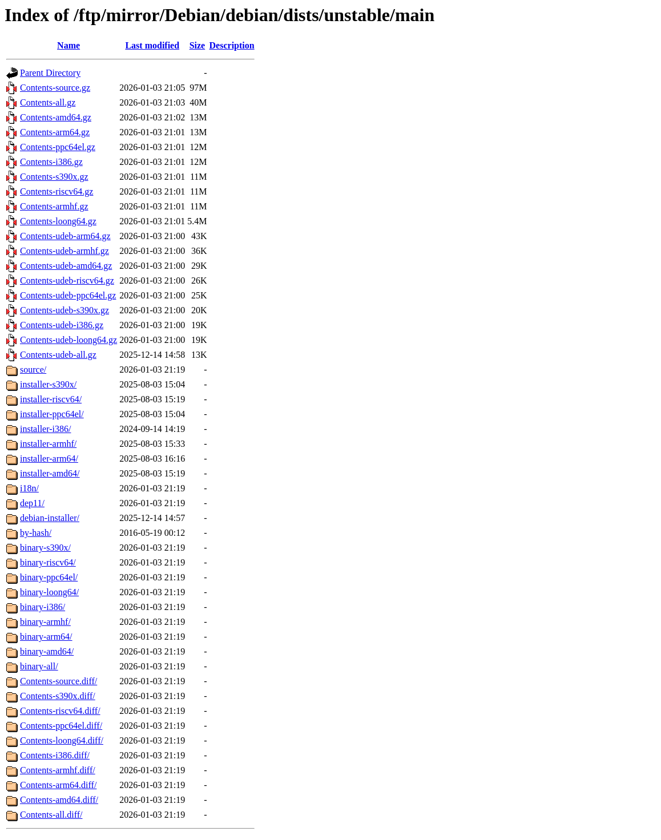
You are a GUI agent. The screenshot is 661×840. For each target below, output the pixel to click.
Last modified (152, 45)
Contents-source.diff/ (58, 681)
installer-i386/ (45, 429)
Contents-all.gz (47, 102)
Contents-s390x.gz (54, 176)
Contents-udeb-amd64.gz (66, 265)
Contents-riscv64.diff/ (60, 711)
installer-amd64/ (50, 473)
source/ (33, 369)
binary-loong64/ (49, 592)
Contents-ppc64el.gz (57, 147)
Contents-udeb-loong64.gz (68, 340)
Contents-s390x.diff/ (57, 696)
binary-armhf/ (45, 622)
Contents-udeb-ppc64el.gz (68, 295)
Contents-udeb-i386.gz (61, 325)
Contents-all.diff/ (51, 814)
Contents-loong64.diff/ (61, 740)
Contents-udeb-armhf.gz (64, 251)
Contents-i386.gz (51, 162)
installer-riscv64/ (51, 399)
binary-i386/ (42, 607)
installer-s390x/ (48, 384)
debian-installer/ (49, 518)
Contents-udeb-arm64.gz (65, 236)
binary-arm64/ (46, 636)
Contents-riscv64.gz (56, 191)
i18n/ (29, 488)
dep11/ (32, 503)
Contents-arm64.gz (55, 132)
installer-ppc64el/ (52, 414)
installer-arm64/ (49, 458)
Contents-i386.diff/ (55, 755)
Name (68, 45)
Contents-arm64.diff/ (58, 785)
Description (232, 45)
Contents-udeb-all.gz (58, 355)
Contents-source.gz (55, 87)
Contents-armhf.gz (54, 206)
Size (197, 45)
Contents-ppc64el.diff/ (61, 725)
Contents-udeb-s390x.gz (64, 310)
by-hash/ (35, 533)
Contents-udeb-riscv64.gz (67, 280)
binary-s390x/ (45, 547)
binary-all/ (39, 666)
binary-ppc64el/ (49, 577)
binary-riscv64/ (48, 562)
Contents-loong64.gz (58, 221)
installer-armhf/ (48, 444)
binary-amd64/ (47, 651)
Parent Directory (50, 73)
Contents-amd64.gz (55, 117)
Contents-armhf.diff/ (57, 770)
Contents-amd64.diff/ (59, 800)
